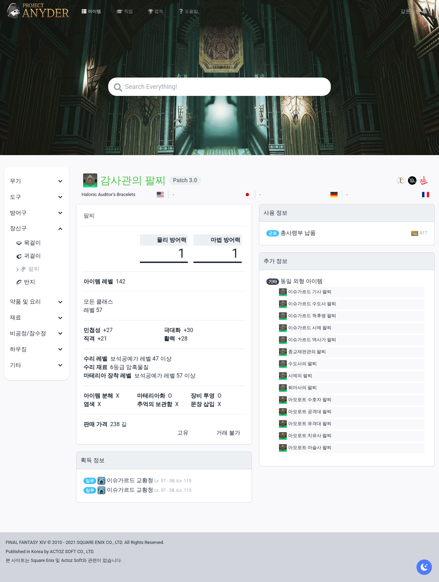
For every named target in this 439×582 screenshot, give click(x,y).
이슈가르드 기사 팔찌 (305, 292)
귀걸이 (28, 256)
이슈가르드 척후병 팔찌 (307, 316)
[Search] (219, 87)
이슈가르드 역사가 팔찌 (307, 340)
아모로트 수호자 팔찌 (305, 400)
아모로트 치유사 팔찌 (305, 436)
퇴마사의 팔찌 (298, 388)
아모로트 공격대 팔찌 (305, 412)
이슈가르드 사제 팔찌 (305, 328)
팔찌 (29, 269)
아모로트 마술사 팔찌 (305, 448)
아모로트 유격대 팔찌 (305, 424)
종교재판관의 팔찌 (302, 352)
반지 (25, 282)
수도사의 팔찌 (298, 364)
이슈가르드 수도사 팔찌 (307, 304)
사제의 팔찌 (295, 376)
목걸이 (28, 243)
